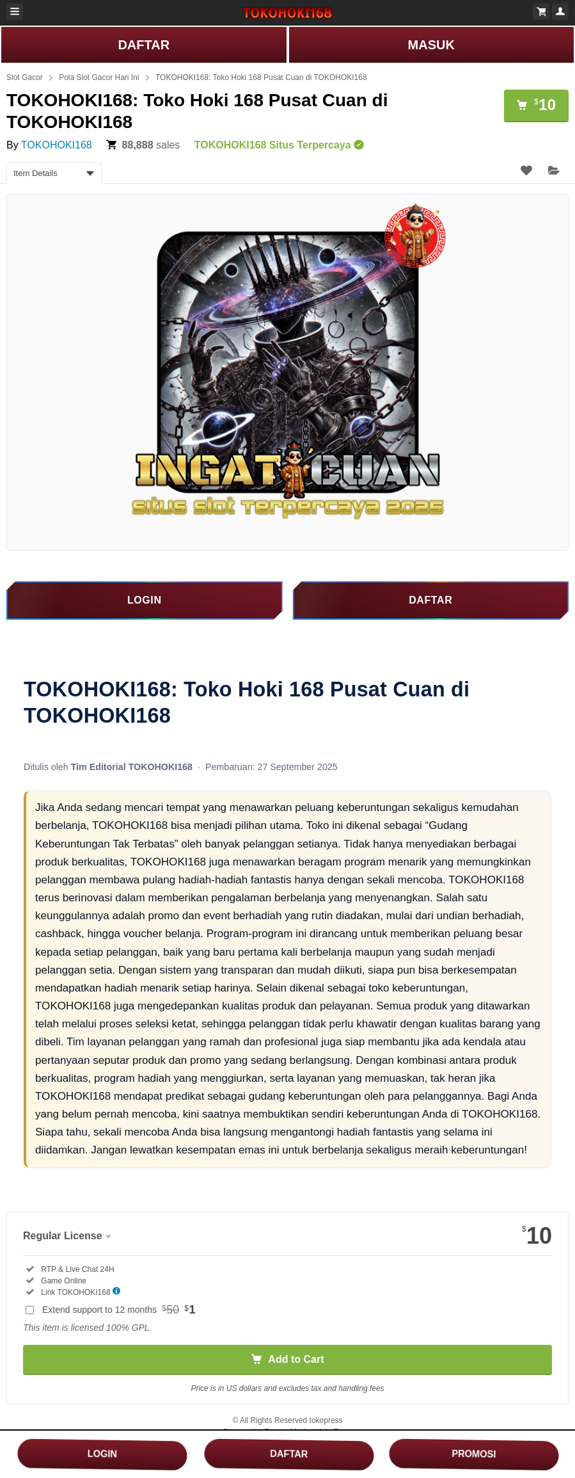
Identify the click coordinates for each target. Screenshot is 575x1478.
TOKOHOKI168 (56, 145)
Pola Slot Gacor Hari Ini (99, 77)
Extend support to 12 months (119, 1309)
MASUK (431, 45)
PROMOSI (473, 1453)
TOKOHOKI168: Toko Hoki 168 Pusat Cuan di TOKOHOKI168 (261, 77)
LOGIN (102, 1453)
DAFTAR (143, 45)
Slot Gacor (24, 77)
